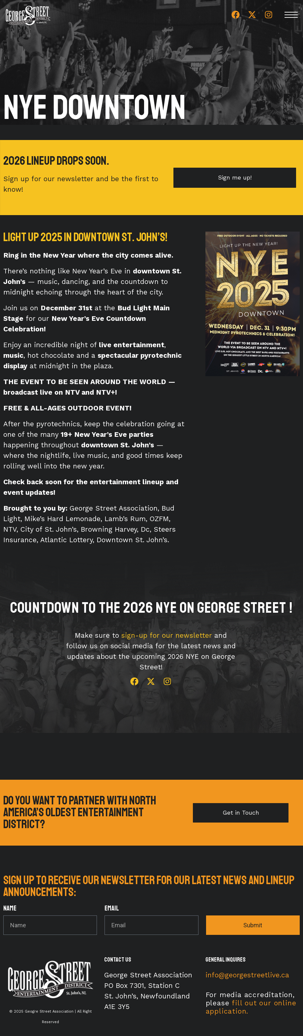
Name (9, 908)
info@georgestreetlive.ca (247, 975)
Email (112, 908)
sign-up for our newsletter (166, 635)
